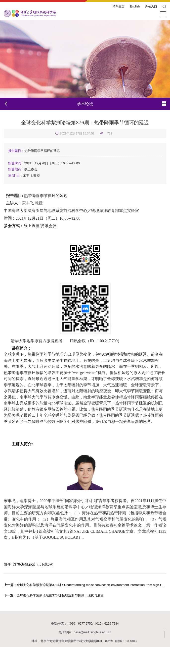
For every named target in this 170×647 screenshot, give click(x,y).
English (135, 6)
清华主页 (119, 6)
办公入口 (151, 6)
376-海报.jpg (24, 564)
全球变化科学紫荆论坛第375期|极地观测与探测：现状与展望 (54, 595)
